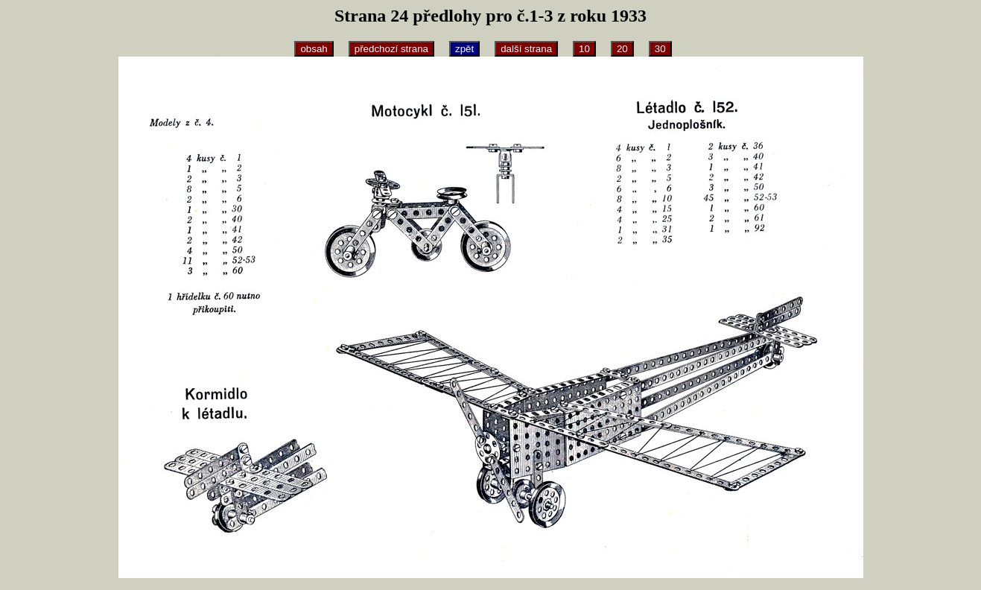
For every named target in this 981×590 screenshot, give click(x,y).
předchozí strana (391, 48)
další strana (526, 48)
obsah (313, 48)
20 (622, 48)
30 (660, 48)
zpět (464, 48)
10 (584, 48)
